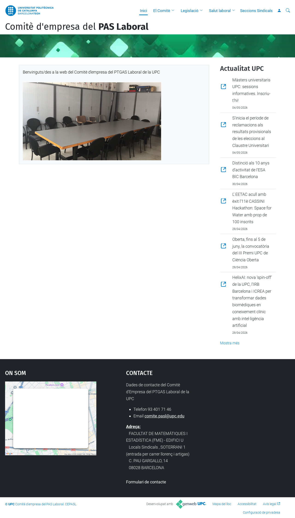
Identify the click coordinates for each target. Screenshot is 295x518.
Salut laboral (220, 10)
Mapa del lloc (221, 504)
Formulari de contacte (146, 481)
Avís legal (269, 504)
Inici (143, 10)
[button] (174, 10)
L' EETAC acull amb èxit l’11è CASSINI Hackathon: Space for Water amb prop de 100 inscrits (251, 208)
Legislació (189, 10)
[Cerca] (288, 10)
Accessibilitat (247, 504)
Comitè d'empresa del (76, 26)
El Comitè (161, 10)
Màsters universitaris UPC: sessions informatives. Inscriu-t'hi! (251, 90)
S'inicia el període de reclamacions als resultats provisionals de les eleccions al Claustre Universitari (251, 132)
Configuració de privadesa (261, 512)
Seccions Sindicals (256, 10)
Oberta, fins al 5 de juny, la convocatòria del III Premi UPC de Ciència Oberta (250, 249)
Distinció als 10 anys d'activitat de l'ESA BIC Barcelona (250, 170)
